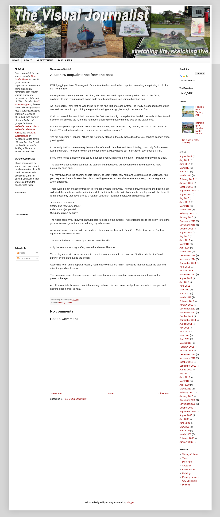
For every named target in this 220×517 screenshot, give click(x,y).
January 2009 (186, 442)
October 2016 (186, 187)
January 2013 (186, 270)
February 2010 (187, 392)
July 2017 (184, 160)
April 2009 (185, 430)
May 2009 (184, 426)
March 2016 (185, 209)
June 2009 (185, 423)
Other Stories (188, 469)
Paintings (187, 473)
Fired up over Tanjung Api (200, 111)
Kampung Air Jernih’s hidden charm (200, 128)
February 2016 (187, 213)
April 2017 (185, 171)
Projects (186, 484)
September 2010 (188, 366)
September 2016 (188, 190)
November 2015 (188, 225)
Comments (23, 258)
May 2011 (184, 335)
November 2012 (188, 274)
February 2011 (187, 346)
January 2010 (186, 396)
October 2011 (186, 316)
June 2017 (185, 164)
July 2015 (184, 236)
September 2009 (188, 411)
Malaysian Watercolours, (27, 126)
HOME (15, 60)
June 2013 (185, 266)
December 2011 (188, 308)
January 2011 (186, 350)
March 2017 (185, 175)
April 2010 (185, 385)
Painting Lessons (190, 477)
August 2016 (186, 194)
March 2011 (185, 343)
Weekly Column (65, 303)
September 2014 (188, 263)
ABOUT (28, 60)
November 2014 (188, 259)
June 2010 (185, 377)
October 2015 (186, 228)
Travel (185, 458)
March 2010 (185, 388)
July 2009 (184, 419)
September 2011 (188, 320)
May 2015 (184, 244)
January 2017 (186, 183)
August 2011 (186, 324)
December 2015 (188, 221)
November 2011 (188, 312)
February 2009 (187, 438)
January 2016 (186, 217)
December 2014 (188, 255)
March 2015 (185, 251)
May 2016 (184, 206)
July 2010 (184, 373)
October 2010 (186, 362)
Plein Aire (187, 462)
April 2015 (185, 247)
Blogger (130, 502)
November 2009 (188, 404)
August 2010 (186, 369)
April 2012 (185, 293)
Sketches (187, 465)
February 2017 (187, 179)
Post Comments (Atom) (75, 399)
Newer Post (56, 393)
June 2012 (185, 286)
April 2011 (185, 339)
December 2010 (188, 354)
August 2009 (186, 415)
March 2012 (185, 297)
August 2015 (186, 232)
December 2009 (188, 400)
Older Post (163, 393)
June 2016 (185, 202)
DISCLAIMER (65, 60)
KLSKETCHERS (45, 60)
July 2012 (184, 282)
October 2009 (186, 407)
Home (110, 393)
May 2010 (184, 381)
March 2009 (185, 434)
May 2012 (184, 289)
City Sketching (189, 481)
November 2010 (188, 358)
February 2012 (187, 301)
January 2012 (186, 305)
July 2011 (184, 327)
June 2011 (185, 331)
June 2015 (185, 240)
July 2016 (184, 198)
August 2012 (186, 278)
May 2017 (184, 168)
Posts (21, 253)
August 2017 (186, 156)
